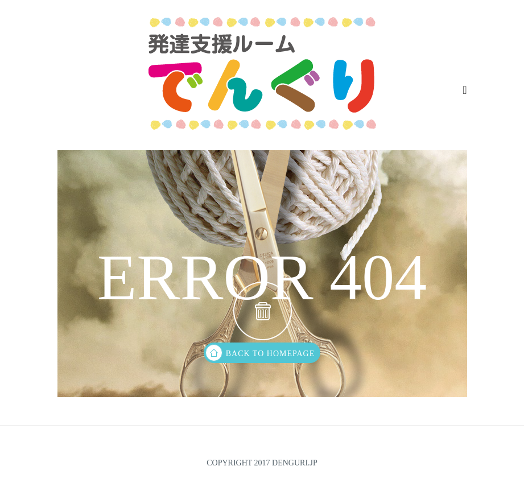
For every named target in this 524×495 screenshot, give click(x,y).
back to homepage (260, 352)
